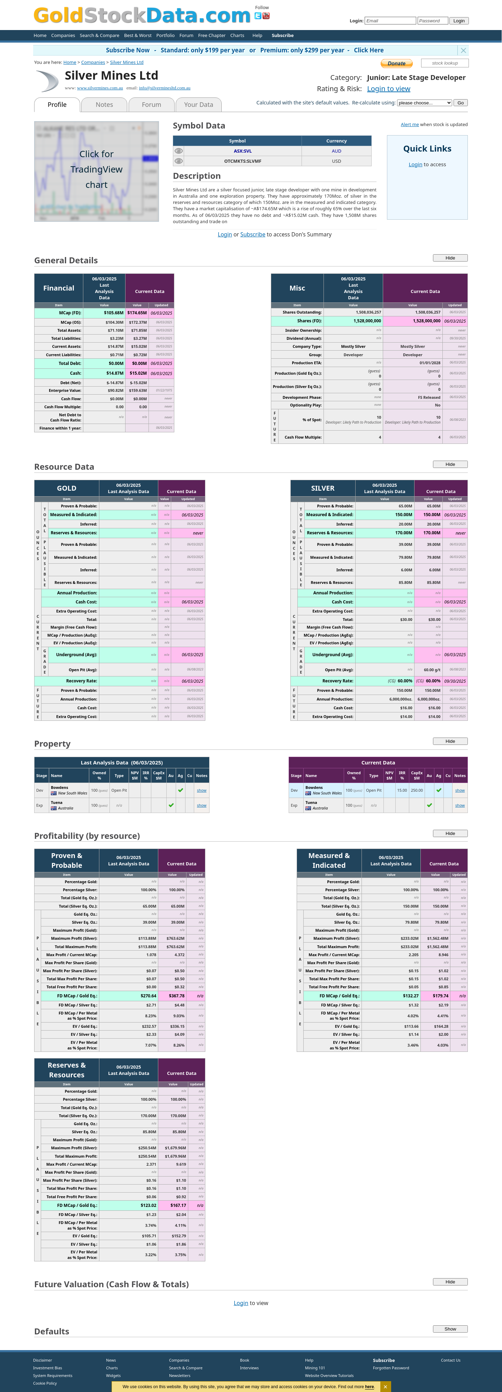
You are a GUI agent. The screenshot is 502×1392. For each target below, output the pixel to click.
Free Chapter (212, 35)
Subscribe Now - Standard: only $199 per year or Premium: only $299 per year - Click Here (245, 50)
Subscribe (253, 234)
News (108, 1360)
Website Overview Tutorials (329, 1375)
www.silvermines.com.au (100, 87)
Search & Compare (99, 35)
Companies (63, 35)
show (201, 790)
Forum (186, 35)
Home (40, 35)
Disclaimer (42, 1360)
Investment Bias (47, 1367)
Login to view (388, 88)
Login (225, 234)
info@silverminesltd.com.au (165, 87)
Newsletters (179, 1375)
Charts (237, 35)
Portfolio (165, 35)
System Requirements (53, 1375)
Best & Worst (138, 35)
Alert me (410, 124)
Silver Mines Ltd (127, 62)
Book (243, 1360)
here (369, 1386)
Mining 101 (315, 1367)
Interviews (248, 1367)
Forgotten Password (391, 1367)
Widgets (111, 1375)
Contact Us (451, 1360)
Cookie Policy (45, 1383)
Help (257, 35)
